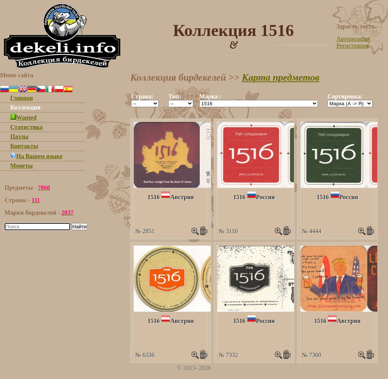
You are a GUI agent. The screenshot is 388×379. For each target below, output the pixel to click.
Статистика (26, 127)
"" (145, 103)
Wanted (23, 117)
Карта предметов (280, 77)
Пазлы (19, 136)
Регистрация (352, 45)
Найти (79, 226)
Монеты (21, 165)
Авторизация (353, 39)
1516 (153, 197)
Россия (265, 197)
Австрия (182, 197)
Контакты (24, 146)
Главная (21, 98)
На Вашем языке (36, 156)
